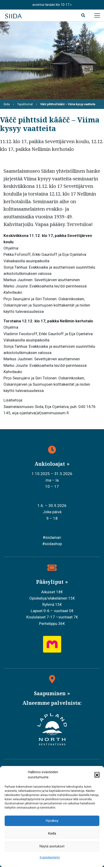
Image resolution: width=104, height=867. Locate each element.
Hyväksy (52, 821)
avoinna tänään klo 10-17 (51, 5)
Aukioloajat (50, 464)
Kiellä (52, 833)
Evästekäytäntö (50, 857)
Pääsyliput (50, 582)
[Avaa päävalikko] (97, 15)
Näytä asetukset (52, 846)
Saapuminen (50, 693)
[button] (97, 774)
